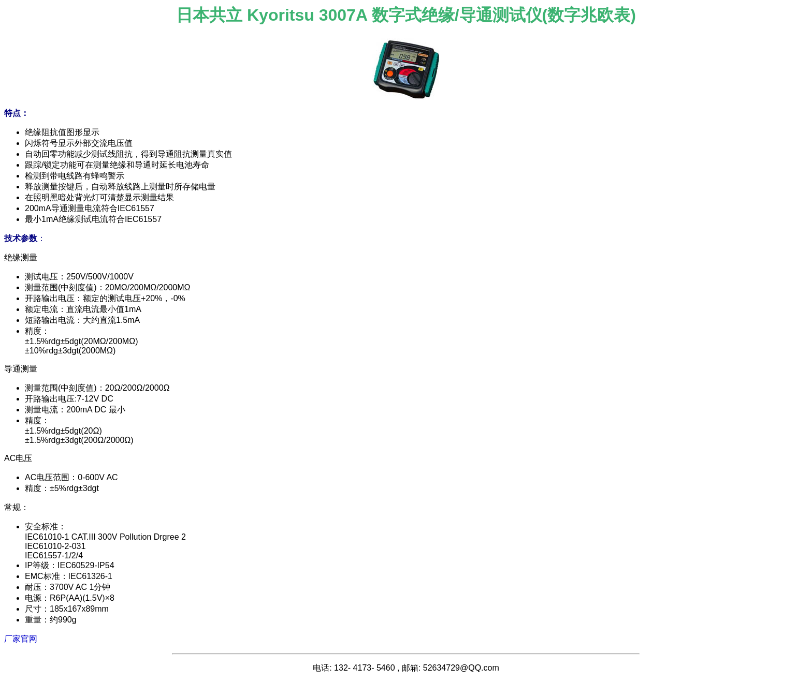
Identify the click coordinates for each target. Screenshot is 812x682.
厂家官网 (20, 638)
